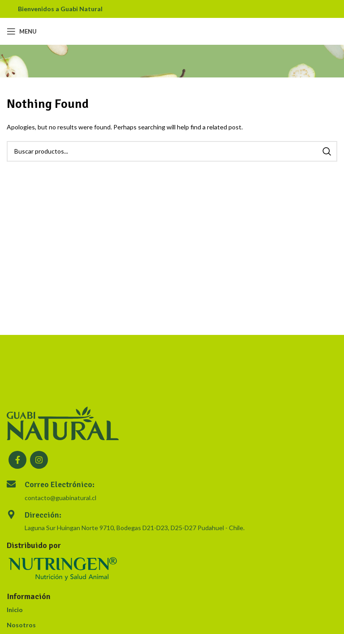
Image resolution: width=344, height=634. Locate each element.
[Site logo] (172, 30)
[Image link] (63, 422)
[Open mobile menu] (21, 31)
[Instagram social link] (39, 460)
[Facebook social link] (17, 460)
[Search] (172, 151)
